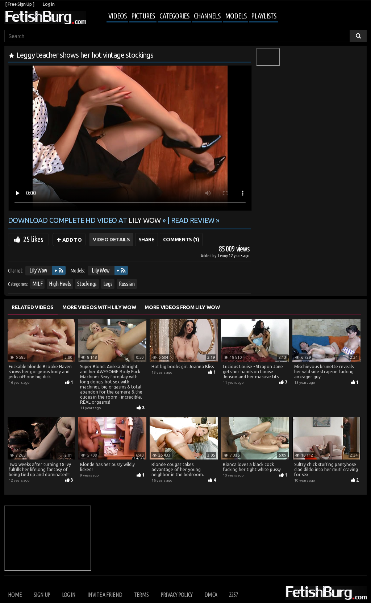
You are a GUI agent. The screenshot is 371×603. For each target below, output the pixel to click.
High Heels (60, 283)
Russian (127, 283)
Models (235, 16)
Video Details (111, 239)
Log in (48, 4)
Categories (174, 16)
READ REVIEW (192, 220)
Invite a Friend (104, 594)
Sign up (42, 594)
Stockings (87, 283)
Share (146, 239)
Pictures (143, 16)
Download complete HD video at (85, 220)
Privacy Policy (177, 594)
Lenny (223, 255)
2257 (233, 594)
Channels (207, 16)
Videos (117, 16)
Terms (141, 594)
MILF (37, 283)
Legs (108, 283)
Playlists (263, 16)
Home (15, 594)
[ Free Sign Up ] (19, 4)
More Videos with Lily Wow (99, 307)
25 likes (33, 239)
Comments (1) (181, 239)
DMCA (210, 594)
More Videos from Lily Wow (182, 307)
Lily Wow (38, 270)
